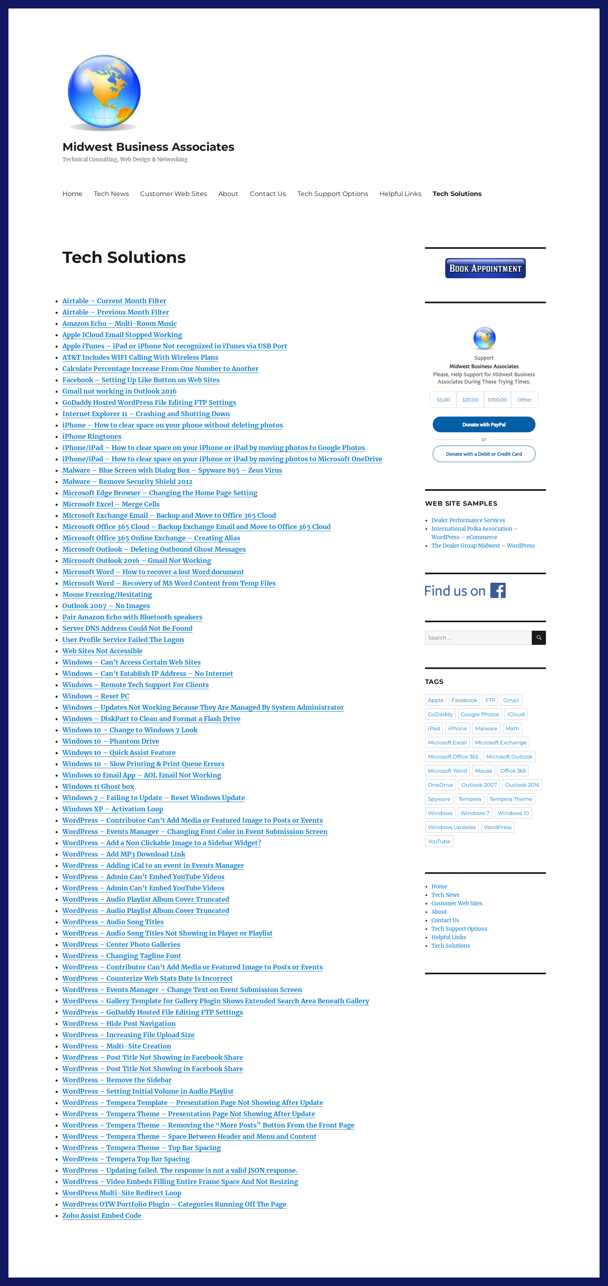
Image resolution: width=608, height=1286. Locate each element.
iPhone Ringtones (91, 436)
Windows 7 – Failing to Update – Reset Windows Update (153, 798)
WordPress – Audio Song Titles (113, 922)
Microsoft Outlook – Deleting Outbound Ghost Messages (154, 549)
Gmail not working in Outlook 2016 (119, 391)
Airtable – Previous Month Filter (115, 312)
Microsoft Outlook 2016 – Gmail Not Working (136, 561)
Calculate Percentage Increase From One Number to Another (160, 369)
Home (72, 194)
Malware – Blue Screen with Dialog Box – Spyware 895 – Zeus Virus (172, 470)
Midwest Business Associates (148, 147)
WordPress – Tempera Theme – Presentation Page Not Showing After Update (188, 1114)
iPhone (457, 728)
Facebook (464, 700)
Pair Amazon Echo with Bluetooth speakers (132, 617)
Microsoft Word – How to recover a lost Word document (153, 572)
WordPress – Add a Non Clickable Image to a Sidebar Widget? (161, 843)
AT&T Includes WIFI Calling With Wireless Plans (140, 357)
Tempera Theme (511, 799)
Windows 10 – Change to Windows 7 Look (129, 730)
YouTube (439, 841)
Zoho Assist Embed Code (101, 1215)
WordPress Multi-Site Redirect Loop (121, 1193)
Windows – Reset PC (95, 696)
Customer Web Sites (173, 194)
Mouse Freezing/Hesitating (107, 594)
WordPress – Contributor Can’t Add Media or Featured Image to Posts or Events (192, 820)
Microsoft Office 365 (453, 756)
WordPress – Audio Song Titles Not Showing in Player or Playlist (167, 933)
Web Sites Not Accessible (102, 651)
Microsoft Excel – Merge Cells (111, 504)
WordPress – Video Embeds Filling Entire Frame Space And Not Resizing (180, 1182)
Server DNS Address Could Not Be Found (127, 628)
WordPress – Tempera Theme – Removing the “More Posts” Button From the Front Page (208, 1125)
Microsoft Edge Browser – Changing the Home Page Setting (159, 493)
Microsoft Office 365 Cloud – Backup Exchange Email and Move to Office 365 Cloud (196, 527)
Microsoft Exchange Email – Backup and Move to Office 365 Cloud (169, 515)
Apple (436, 700)
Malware (486, 728)
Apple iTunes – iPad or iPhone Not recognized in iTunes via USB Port (174, 346)
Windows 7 (475, 813)
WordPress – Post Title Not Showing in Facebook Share (152, 1057)
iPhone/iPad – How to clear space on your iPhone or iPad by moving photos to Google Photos (213, 448)
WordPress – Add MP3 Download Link (123, 854)
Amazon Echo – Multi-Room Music (119, 323)
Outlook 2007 (479, 785)
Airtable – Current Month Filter (114, 301)
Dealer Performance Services (468, 520)
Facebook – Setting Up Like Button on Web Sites (141, 380)
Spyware (439, 799)
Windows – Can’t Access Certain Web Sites (131, 662)
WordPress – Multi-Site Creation (116, 1046)
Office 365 (513, 770)
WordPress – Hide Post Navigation (119, 1023)
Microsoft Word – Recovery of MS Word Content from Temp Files (169, 583)
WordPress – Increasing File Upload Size (128, 1035)
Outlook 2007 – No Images (106, 606)
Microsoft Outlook (509, 756)
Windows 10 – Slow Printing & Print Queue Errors (143, 764)
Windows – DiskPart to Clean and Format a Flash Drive (151, 719)
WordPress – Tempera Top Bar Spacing (126, 1159)
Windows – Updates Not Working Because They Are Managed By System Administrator (203, 707)
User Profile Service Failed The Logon (123, 640)
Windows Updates (452, 827)
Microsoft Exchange (501, 742)
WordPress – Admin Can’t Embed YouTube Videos (143, 877)
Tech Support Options (332, 194)
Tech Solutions (457, 194)
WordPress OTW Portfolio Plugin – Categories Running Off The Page (174, 1204)
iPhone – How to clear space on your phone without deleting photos (172, 425)
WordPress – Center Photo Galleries (121, 944)
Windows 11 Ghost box (98, 786)
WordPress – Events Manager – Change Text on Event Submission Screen (182, 990)
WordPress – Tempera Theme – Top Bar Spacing (141, 1148)
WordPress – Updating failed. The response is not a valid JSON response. (180, 1170)
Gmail (511, 700)
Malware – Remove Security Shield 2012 (127, 481)
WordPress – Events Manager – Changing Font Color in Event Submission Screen (195, 831)
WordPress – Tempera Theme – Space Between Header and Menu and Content (189, 1136)
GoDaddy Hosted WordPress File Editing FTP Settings (149, 402)
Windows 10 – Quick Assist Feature (119, 752)
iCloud (516, 714)
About (228, 194)
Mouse (483, 770)
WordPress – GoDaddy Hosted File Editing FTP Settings (152, 1012)
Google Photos (480, 714)
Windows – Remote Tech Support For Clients (135, 685)
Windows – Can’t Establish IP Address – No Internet (147, 673)
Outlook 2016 (522, 785)
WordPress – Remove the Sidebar (117, 1080)
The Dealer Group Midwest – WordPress (483, 545)
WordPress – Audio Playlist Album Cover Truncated (145, 899)
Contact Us (268, 194)
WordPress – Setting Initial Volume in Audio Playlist (148, 1091)
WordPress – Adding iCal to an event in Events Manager (153, 865)
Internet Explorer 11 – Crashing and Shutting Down (146, 414)
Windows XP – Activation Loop (112, 809)
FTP (490, 700)
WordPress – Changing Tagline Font (121, 956)
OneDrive (440, 785)
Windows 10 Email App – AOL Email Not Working (141, 775)
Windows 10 (513, 813)
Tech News (111, 194)
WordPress (498, 827)
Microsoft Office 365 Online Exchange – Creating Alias (151, 538)
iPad (434, 728)
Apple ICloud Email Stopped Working (122, 335)
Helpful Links (400, 194)
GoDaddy (440, 714)
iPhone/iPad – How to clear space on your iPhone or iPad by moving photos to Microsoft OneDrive (222, 459)
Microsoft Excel (447, 742)
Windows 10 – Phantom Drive (110, 741)
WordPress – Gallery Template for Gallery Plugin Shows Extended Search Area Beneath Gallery (215, 1001)
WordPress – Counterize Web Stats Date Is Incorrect (147, 978)
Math (512, 728)
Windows (440, 813)
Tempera (470, 799)
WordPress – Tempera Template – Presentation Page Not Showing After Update (192, 1102)
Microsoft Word (447, 770)
